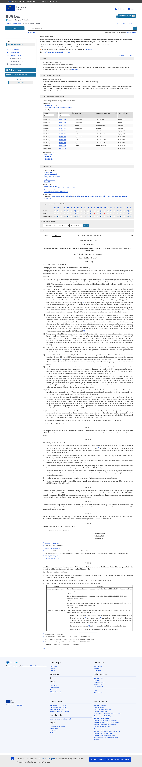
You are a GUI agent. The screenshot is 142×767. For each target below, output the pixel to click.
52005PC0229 (48, 160)
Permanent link (13, 53)
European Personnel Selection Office (104, 735)
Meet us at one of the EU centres (59, 711)
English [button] (131, 9)
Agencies (96, 739)
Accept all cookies (97, 759)
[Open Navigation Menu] (14, 28)
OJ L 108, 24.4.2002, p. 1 (52, 543)
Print (125, 24)
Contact (52, 668)
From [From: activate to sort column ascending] (119, 113)
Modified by (46, 119)
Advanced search (131, 32)
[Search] (135, 28)
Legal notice (53, 685)
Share (131, 24)
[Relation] (49, 115)
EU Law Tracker (98, 693)
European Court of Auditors (101, 718)
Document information (15, 45)
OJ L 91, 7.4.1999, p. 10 (51, 556)
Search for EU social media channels (60, 719)
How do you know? (49, 1)
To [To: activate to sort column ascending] (126, 113)
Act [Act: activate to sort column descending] (64, 114)
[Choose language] (49, 225)
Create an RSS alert (14, 64)
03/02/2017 (20, 79)
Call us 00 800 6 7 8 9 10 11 (58, 705)
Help (119, 24)
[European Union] (11, 701)
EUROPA (9, 23)
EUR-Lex (13, 16)
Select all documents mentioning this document (57, 107)
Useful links (97, 670)
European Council (99, 707)
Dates (43, 58)
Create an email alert (15, 61)
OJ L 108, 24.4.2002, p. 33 (52, 558)
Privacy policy (54, 728)
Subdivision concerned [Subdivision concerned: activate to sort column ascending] (103, 113)
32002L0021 (48, 156)
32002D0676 (48, 105)
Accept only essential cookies (119, 759)
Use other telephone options (58, 707)
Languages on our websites (58, 726)
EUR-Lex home (17, 23)
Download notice (14, 55)
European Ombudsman (100, 729)
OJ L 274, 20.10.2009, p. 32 (52, 548)
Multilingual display (48, 221)
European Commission (100, 711)
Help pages (53, 666)
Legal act (21, 82)
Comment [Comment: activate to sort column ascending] (78, 113)
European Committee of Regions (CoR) (105, 724)
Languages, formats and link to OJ (52, 204)
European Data (98, 678)
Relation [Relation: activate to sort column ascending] (49, 114)
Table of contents (13, 70)
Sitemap (52, 670)
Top (44, 648)
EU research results (99, 682)
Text (8, 41)
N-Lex (95, 691)
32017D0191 (62, 119)
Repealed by (47, 148)
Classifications (46, 166)
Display (86, 225)
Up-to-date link (13, 50)
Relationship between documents (52, 97)
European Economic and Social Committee (106, 722)
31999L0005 (48, 154)
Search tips (32, 32)
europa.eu (19, 705)
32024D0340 (89, 49)
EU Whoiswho (98, 684)
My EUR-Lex (120, 9)
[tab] (87, 58)
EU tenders (97, 680)
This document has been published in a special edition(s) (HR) (59, 47)
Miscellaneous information (50, 75)
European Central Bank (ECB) (102, 716)
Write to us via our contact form (59, 709)
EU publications (98, 686)
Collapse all (129, 55)
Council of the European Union (102, 709)
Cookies (52, 733)
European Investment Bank (102, 727)
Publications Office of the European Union (34, 666)
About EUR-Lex (98, 666)
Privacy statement (55, 692)
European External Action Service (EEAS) (105, 720)
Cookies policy (54, 687)
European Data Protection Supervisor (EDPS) (107, 731)
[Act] (64, 115)
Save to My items (14, 58)
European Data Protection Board (103, 733)
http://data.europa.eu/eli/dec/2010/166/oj (56, 52)
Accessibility (54, 690)
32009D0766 (48, 158)
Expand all (120, 55)
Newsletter (97, 668)
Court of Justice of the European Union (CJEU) (107, 714)
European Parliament (100, 705)
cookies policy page (48, 759)
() (98, 273)
